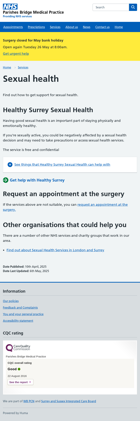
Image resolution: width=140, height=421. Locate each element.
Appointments (13, 27)
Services (55, 27)
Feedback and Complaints (20, 307)
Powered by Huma (15, 413)
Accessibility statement (18, 320)
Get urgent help (16, 54)
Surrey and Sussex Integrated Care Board (68, 401)
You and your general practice (23, 314)
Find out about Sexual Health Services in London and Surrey (55, 250)
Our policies (11, 301)
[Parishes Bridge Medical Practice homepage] (33, 11)
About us (71, 27)
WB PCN (28, 401)
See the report (18, 382)
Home (119, 27)
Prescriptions (36, 27)
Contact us (102, 27)
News (86, 27)
